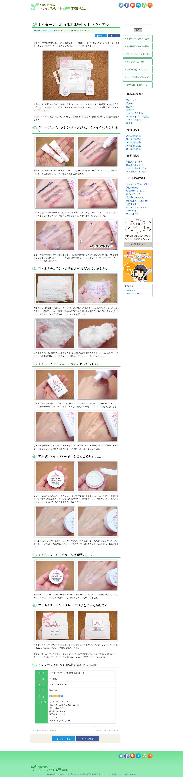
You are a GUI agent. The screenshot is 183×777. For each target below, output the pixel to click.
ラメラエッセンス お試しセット (108, 730)
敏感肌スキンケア (134, 165)
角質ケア (130, 110)
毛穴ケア (130, 103)
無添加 (129, 123)
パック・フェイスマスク (137, 207)
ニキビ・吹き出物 (134, 113)
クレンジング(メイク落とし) (139, 184)
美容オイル (131, 204)
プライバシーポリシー (135, 294)
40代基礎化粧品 (133, 142)
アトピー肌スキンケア (136, 172)
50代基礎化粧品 (133, 146)
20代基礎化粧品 (133, 136)
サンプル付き (132, 214)
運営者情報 (130, 290)
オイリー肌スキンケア (136, 168)
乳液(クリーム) (133, 194)
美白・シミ (131, 100)
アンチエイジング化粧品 (137, 116)
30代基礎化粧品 (133, 139)
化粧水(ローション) (135, 191)
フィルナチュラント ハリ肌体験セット (44, 730)
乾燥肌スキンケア (134, 162)
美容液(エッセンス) (135, 197)
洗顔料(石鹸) (132, 187)
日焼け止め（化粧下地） (137, 201)
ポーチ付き (131, 210)
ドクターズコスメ (134, 120)
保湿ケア (130, 107)
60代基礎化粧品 (133, 149)
